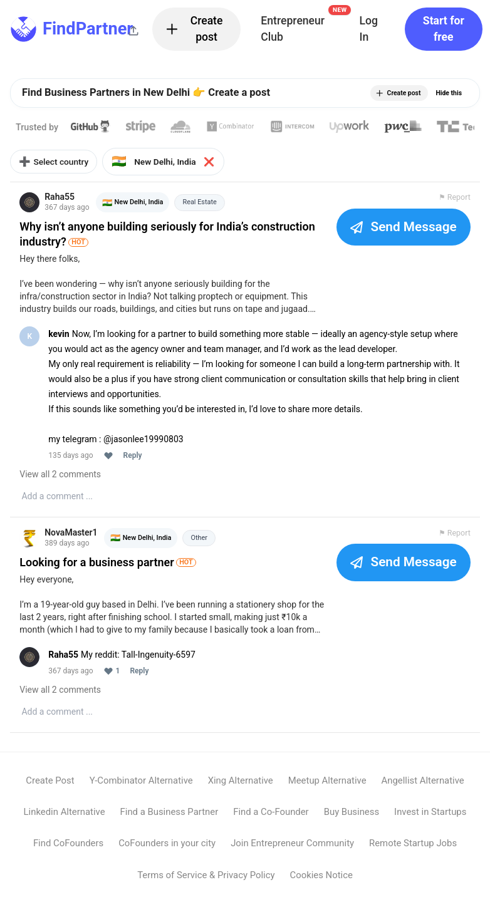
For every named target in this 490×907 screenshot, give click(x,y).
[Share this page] (133, 30)
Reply (134, 461)
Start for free (443, 28)
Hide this (448, 93)
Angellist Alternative (423, 788)
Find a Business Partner (169, 820)
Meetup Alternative (327, 788)
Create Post (50, 788)
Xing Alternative (240, 788)
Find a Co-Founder (270, 820)
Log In (368, 28)
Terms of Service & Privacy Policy (205, 882)
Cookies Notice (321, 882)
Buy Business (351, 820)
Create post (193, 28)
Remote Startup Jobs (413, 851)
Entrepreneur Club (304, 25)
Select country (62, 165)
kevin (60, 340)
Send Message (402, 233)
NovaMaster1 (72, 540)
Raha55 (61, 203)
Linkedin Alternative (64, 820)
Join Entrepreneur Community (292, 851)
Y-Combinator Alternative (141, 788)
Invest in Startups (430, 820)
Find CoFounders (68, 851)
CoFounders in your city (167, 851)
